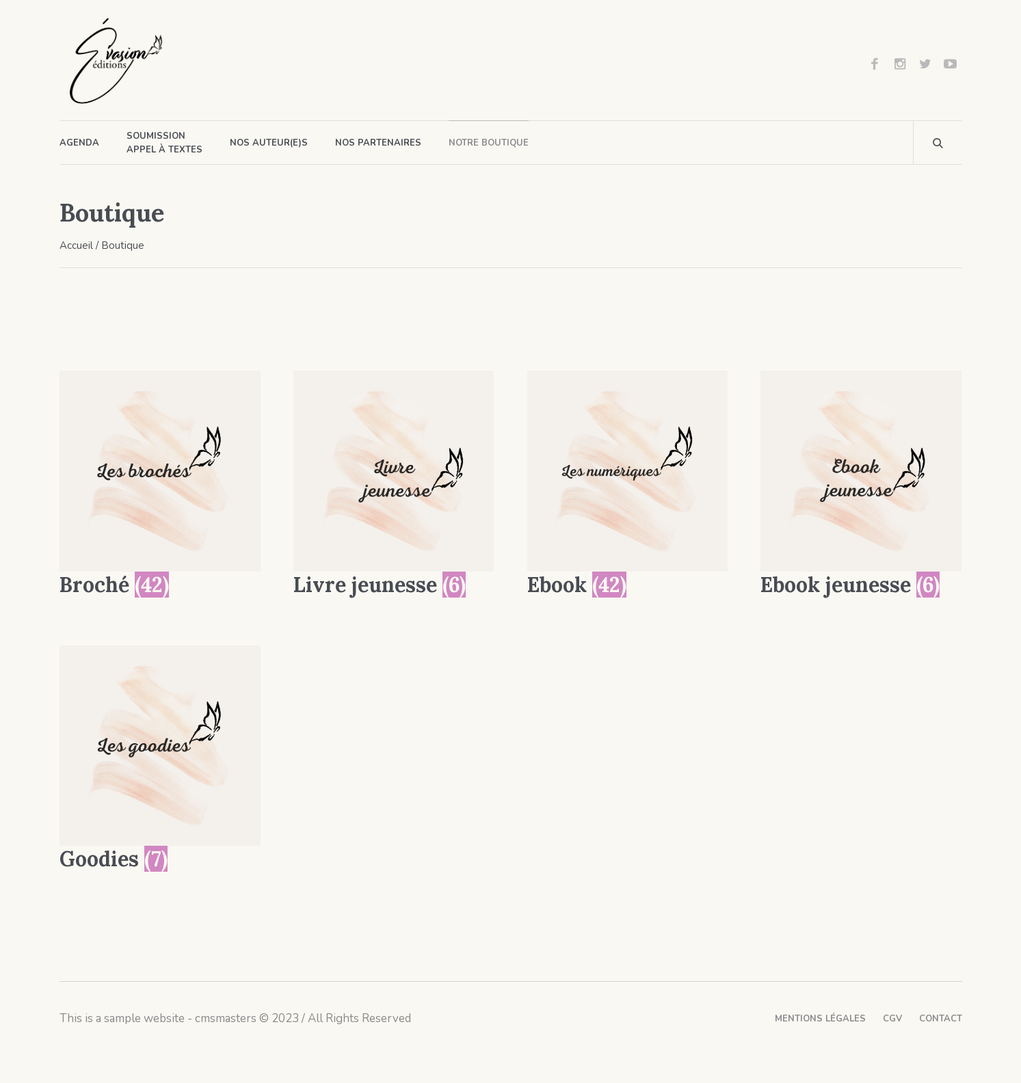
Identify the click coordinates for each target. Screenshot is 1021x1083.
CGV (892, 1019)
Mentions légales (820, 1019)
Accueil (76, 245)
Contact (940, 1019)
